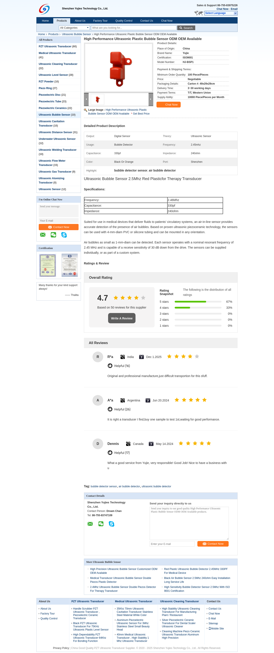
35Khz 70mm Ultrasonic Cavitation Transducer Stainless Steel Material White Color (135, 612)
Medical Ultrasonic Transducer (57, 53)
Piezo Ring (45, 88)
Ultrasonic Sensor (50, 189)
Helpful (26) (122, 409)
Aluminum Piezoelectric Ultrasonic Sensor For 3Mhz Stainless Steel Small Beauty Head (133, 625)
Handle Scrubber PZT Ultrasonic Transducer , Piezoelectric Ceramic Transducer (86, 613)
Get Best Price (141, 113)
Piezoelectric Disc (50, 94)
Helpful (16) (122, 366)
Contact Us (146, 20)
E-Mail (212, 618)
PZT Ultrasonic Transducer (55, 46)
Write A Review (122, 318)
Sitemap (213, 623)
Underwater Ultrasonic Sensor (57, 138)
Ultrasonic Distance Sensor (55, 132)
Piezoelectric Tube (50, 101)
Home (45, 20)
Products (62, 20)
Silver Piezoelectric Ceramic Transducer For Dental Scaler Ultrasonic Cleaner (178, 623)
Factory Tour (100, 20)
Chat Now (222, 8)
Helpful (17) (122, 453)
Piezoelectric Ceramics (53, 108)
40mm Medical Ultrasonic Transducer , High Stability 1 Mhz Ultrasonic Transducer (133, 638)
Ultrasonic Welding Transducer (57, 149)
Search (188, 28)
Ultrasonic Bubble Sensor (76, 34)
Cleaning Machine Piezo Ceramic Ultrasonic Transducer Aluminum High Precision (181, 634)
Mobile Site (216, 628)
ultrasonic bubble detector (156, 486)
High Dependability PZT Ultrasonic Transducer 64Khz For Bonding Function (89, 638)
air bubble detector (129, 486)
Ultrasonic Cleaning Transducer (58, 64)
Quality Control (123, 20)
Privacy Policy (61, 648)
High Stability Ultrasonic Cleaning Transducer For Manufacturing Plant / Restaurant (181, 612)
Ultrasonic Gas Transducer (55, 171)
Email (234, 8)
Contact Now (58, 227)
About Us (80, 20)
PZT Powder (46, 81)
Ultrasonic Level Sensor (53, 74)
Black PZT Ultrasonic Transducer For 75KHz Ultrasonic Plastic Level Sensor (91, 626)
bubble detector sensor (104, 486)
